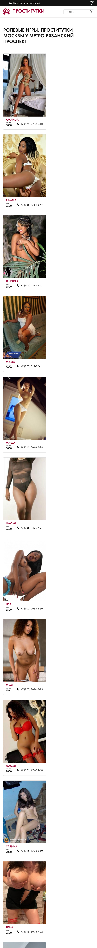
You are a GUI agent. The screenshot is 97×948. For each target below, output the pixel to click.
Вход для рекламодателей (26, 3)
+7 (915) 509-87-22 (30, 516)
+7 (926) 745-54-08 (77, 595)
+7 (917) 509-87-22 (30, 674)
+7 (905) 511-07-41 (77, 201)
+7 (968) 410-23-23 (30, 753)
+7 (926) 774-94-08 (30, 438)
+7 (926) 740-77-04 (77, 280)
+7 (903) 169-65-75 (77, 359)
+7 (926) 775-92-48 (77, 122)
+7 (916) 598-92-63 (77, 516)
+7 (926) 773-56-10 (30, 122)
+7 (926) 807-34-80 (30, 595)
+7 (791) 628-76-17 (30, 832)
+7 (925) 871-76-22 (77, 832)
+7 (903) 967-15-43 (77, 753)
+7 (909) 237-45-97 (30, 201)
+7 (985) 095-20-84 (30, 911)
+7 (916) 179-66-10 (77, 438)
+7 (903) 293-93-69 (30, 359)
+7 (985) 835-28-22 (77, 674)
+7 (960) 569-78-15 (30, 280)
